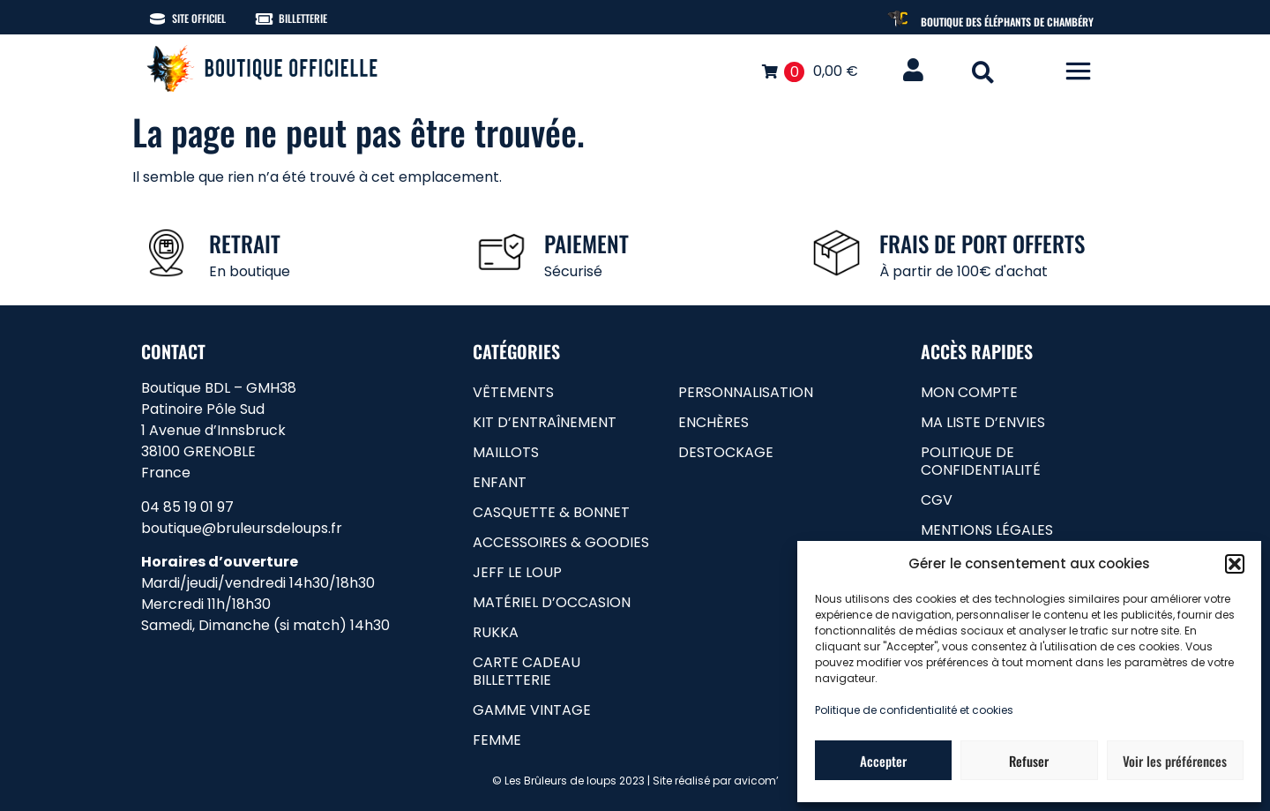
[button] (1235, 564)
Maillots (506, 452)
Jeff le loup (517, 572)
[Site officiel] (157, 18)
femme (497, 740)
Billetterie (303, 18)
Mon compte (969, 392)
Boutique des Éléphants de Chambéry (1007, 21)
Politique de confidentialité (981, 461)
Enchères (713, 422)
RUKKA (496, 632)
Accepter (883, 760)
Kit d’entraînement (544, 422)
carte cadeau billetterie (526, 671)
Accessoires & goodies (561, 542)
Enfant (500, 482)
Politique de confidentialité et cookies (914, 709)
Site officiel (199, 18)
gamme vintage (532, 710)
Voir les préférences (1175, 760)
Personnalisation (745, 392)
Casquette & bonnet (551, 512)
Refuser (1029, 760)
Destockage (725, 452)
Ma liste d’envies (983, 422)
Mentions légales (987, 530)
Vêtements (513, 392)
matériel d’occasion (552, 602)
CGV (936, 500)
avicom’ (756, 780)
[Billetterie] (264, 18)
